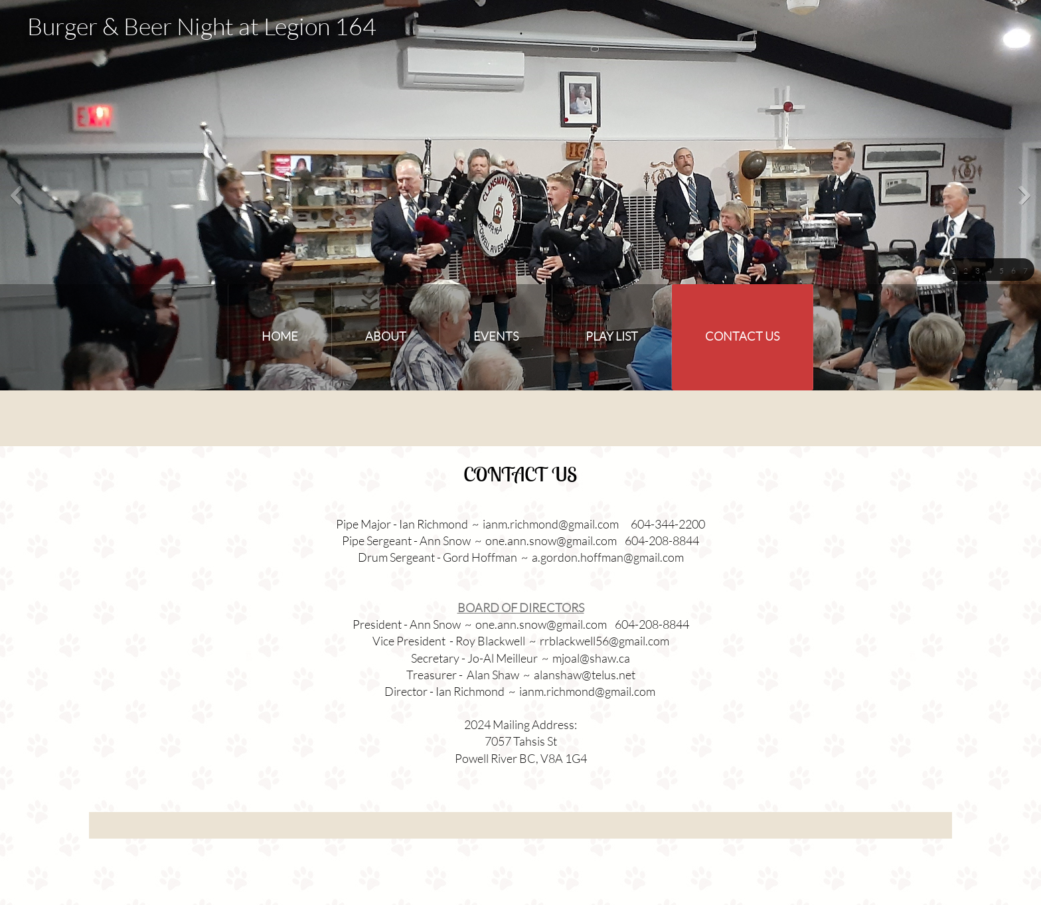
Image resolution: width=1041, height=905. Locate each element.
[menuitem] (280, 337)
